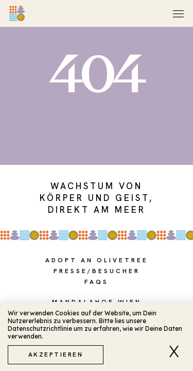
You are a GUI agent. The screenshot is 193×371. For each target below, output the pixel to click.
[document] (96, 185)
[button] (177, 351)
